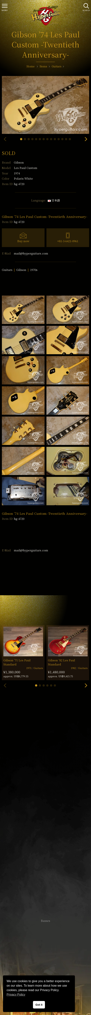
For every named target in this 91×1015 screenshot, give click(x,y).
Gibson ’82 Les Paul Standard (61, 662)
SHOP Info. (45, 811)
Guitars (7, 270)
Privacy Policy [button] (16, 994)
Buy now (23, 241)
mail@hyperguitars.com (31, 253)
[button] (21, 139)
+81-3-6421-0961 (67, 241)
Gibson (19, 162)
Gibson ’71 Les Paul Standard (17, 662)
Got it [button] (39, 1004)
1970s (33, 270)
